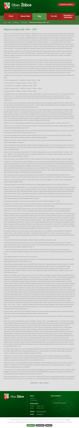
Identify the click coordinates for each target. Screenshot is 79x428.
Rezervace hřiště (66, 4)
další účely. (68, 419)
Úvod (11, 16)
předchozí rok (34, 383)
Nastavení (49, 425)
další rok (46, 383)
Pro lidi (54, 16)
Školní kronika (24, 22)
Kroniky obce (16, 22)
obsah (41, 383)
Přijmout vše (31, 425)
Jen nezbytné (40, 425)
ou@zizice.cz (40, 414)
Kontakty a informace (68, 16)
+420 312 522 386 (41, 411)
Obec (39, 16)
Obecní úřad (25, 16)
